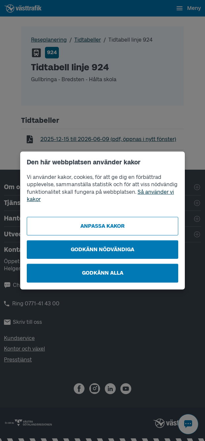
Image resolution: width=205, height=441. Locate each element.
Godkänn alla (102, 273)
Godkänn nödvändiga (102, 249)
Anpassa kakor (102, 226)
